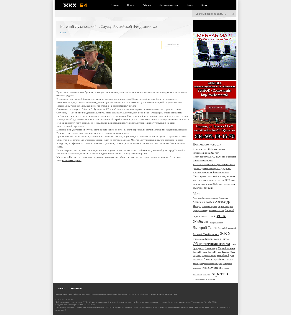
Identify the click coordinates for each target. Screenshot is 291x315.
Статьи (130, 5)
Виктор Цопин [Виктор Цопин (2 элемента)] (207, 216)
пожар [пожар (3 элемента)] (205, 267)
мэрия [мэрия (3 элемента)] (218, 263)
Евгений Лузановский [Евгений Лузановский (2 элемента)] (227, 228)
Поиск (61, 288)
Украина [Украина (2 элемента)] (225, 252)
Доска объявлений (169, 5)
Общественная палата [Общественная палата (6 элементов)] (211, 244)
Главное (115, 5)
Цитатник (76, 288)
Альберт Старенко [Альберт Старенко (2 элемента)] (209, 207)
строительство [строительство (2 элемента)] (199, 279)
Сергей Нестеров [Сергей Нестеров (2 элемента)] (200, 252)
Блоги (204, 5)
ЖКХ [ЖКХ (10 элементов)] (225, 233)
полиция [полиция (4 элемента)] (215, 267)
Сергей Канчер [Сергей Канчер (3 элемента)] (226, 248)
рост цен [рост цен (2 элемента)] (206, 275)
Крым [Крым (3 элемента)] (208, 238)
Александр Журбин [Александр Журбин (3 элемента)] (204, 201)
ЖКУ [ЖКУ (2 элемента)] (216, 235)
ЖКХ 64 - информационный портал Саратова (77, 5)
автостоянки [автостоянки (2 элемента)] (198, 260)
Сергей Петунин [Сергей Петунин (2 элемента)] (214, 252)
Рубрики (147, 5)
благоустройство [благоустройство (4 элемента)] (215, 259)
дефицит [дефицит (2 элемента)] (202, 264)
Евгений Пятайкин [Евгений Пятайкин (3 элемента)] (203, 234)
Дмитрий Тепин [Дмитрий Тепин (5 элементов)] (205, 227)
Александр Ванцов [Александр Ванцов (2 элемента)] (201, 198)
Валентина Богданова (71, 161)
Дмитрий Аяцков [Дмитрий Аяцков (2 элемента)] (216, 223)
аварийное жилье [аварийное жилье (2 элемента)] (209, 255)
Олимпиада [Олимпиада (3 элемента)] (211, 248)
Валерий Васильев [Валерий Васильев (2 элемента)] (216, 211)
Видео (190, 5)
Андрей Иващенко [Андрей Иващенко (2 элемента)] (225, 207)
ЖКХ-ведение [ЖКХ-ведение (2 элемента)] (199, 239)
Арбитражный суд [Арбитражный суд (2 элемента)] (200, 211)
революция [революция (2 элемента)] (197, 275)
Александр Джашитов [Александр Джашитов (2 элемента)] (218, 198)
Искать (233, 14)
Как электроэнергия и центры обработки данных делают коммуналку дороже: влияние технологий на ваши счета (214, 168)
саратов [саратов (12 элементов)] (219, 274)
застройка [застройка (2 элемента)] (210, 264)
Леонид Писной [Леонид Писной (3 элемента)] (221, 238)
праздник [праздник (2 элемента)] (225, 268)
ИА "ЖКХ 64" (68, 300)
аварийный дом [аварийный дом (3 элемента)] (225, 255)
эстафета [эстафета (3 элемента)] (210, 279)
